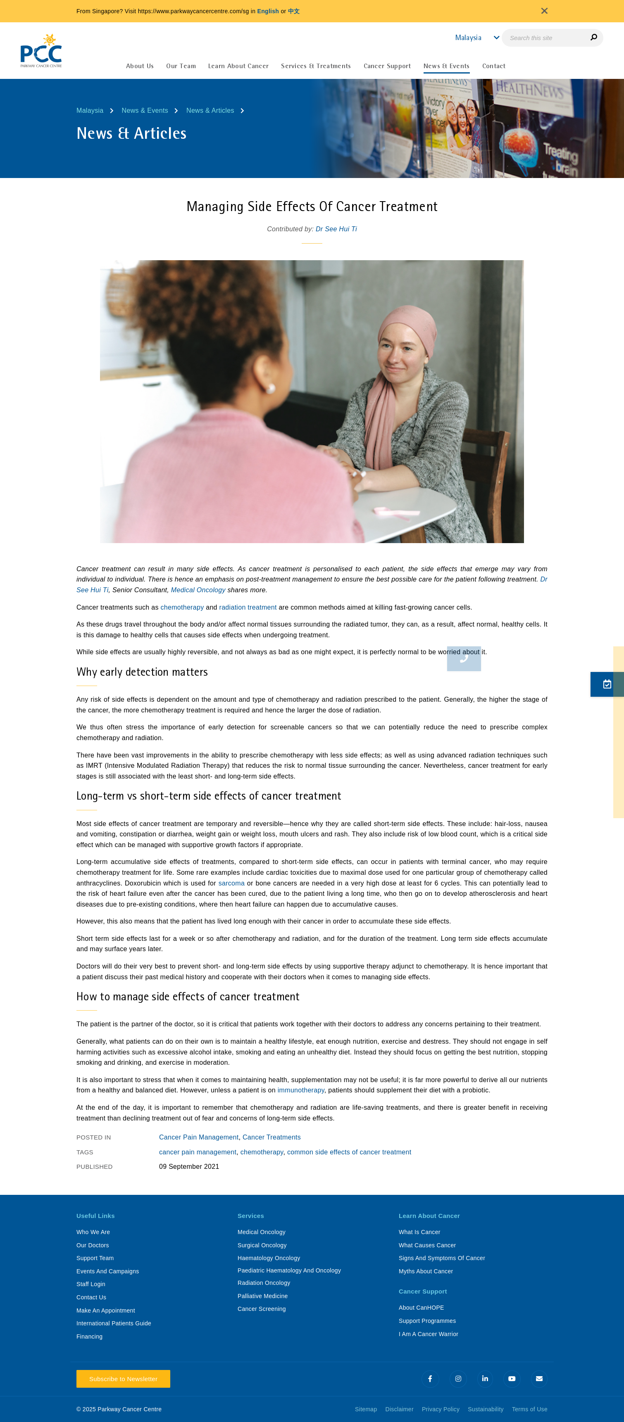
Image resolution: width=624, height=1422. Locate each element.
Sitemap (366, 1409)
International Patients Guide (113, 1323)
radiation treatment (248, 607)
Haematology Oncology (269, 1258)
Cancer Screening (262, 1309)
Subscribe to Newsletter (123, 1378)
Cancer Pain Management (198, 1137)
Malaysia (90, 110)
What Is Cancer (420, 1232)
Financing (89, 1336)
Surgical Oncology (262, 1245)
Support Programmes (427, 1321)
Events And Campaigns (107, 1271)
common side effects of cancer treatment (349, 1152)
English (268, 11)
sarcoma (232, 883)
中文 (294, 11)
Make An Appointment (105, 1310)
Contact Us (91, 1297)
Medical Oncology (198, 589)
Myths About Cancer (426, 1271)
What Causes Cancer (427, 1245)
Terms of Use (530, 1409)
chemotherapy (182, 607)
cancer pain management (197, 1152)
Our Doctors (92, 1245)
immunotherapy (301, 1090)
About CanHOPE (421, 1307)
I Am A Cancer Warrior (428, 1334)
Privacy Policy (441, 1409)
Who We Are (93, 1232)
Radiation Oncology (264, 1283)
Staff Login (90, 1284)
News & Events (145, 110)
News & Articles (210, 110)
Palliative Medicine (263, 1296)
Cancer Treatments (272, 1137)
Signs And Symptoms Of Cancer (442, 1258)
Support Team (95, 1258)
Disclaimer (400, 1409)
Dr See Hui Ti (336, 229)
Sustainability (486, 1409)
